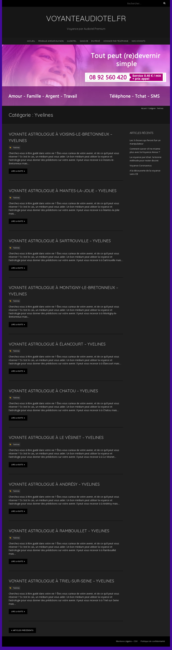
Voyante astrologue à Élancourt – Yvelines (57, 344)
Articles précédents (22, 630)
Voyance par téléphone (115, 41)
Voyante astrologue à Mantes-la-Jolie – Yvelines (62, 190)
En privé (95, 41)
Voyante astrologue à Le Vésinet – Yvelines (56, 437)
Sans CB (84, 41)
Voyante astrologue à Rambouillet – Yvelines (59, 530)
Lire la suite (18, 171)
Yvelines (16, 147)
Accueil (31, 41)
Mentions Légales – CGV (127, 641)
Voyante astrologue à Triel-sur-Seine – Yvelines (61, 580)
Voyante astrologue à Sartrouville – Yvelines (60, 240)
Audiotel (71, 41)
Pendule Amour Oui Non (51, 41)
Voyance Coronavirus (141, 165)
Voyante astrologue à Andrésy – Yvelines (54, 484)
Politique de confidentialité (153, 641)
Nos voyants (138, 41)
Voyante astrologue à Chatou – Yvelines (53, 390)
